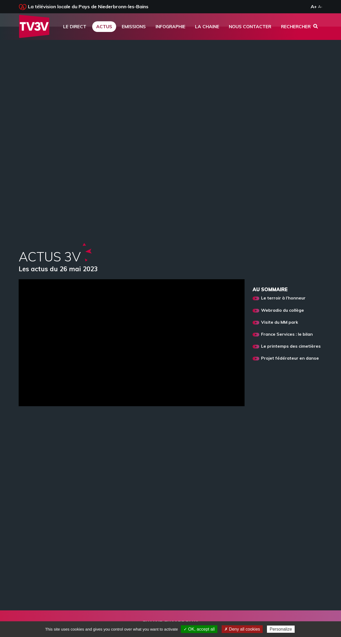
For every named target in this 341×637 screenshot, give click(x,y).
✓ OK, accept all (199, 629)
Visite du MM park (279, 322)
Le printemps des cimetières (291, 346)
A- (320, 6)
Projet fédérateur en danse (290, 358)
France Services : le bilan (287, 334)
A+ (314, 6)
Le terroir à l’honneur (283, 298)
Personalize (281, 629)
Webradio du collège (282, 310)
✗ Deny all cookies (242, 629)
